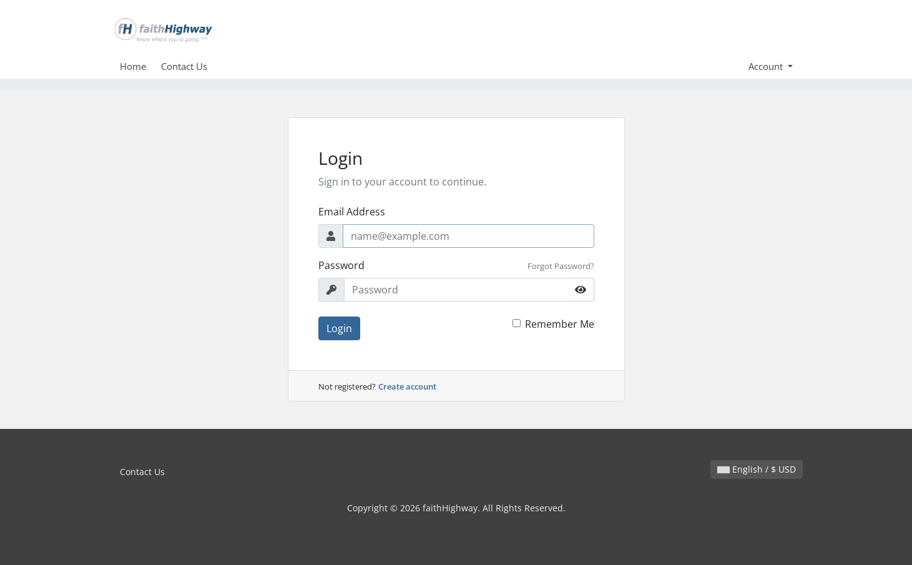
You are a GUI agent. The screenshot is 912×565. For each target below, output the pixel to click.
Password (341, 265)
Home (133, 66)
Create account (407, 386)
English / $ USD (756, 469)
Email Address (351, 212)
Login (339, 328)
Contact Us (184, 66)
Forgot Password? (560, 266)
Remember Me (559, 324)
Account (766, 66)
